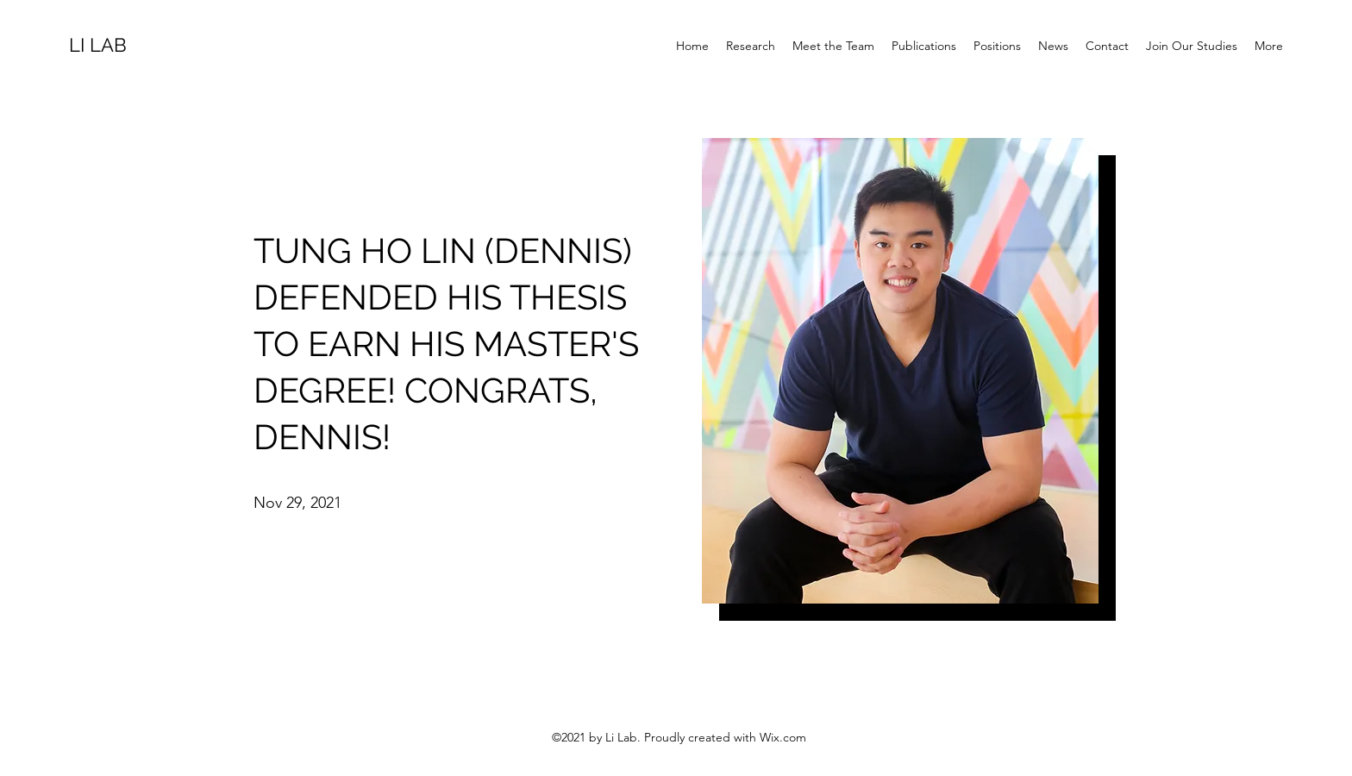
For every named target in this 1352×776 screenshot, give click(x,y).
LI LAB (98, 45)
